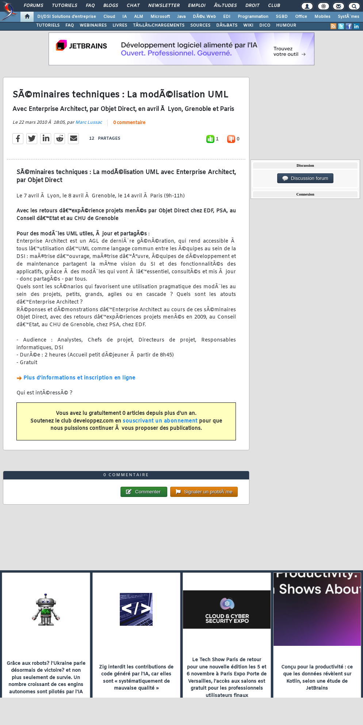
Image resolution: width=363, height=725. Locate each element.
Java (181, 16)
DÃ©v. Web (204, 16)
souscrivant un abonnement (160, 421)
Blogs (111, 6)
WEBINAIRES (93, 25)
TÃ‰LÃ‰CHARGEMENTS (158, 25)
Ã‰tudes (225, 6)
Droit (252, 6)
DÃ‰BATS (226, 25)
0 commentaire (129, 123)
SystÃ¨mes (348, 16)
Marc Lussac (88, 123)
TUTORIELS (48, 25)
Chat (133, 6)
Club (273, 6)
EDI (226, 16)
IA (124, 16)
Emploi (196, 6)
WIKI (248, 25)
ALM (138, 16)
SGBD (282, 16)
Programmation (253, 16)
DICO (264, 25)
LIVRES (119, 25)
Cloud (109, 16)
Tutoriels (64, 6)
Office (301, 16)
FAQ (90, 6)
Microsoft (160, 16)
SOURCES (200, 25)
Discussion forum (305, 178)
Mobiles (322, 16)
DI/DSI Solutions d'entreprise (66, 16)
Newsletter (164, 6)
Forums (33, 6)
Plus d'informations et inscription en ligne (79, 378)
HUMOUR (286, 25)
